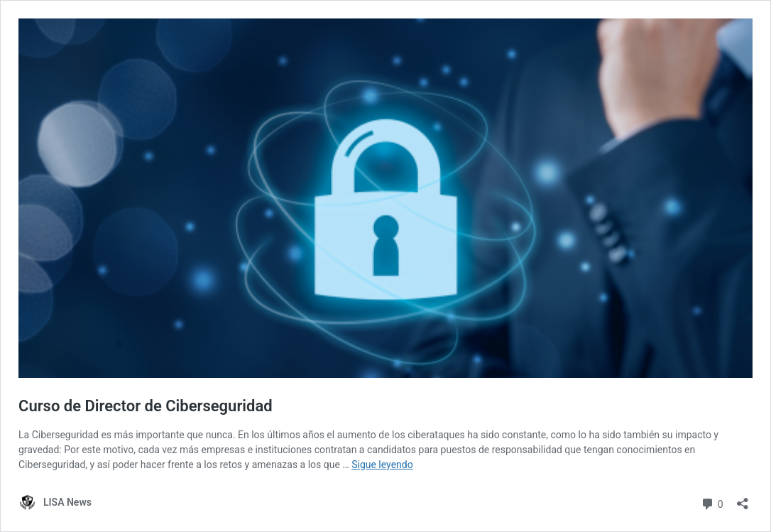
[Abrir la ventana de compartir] (743, 499)
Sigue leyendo (382, 464)
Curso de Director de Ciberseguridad (145, 406)
